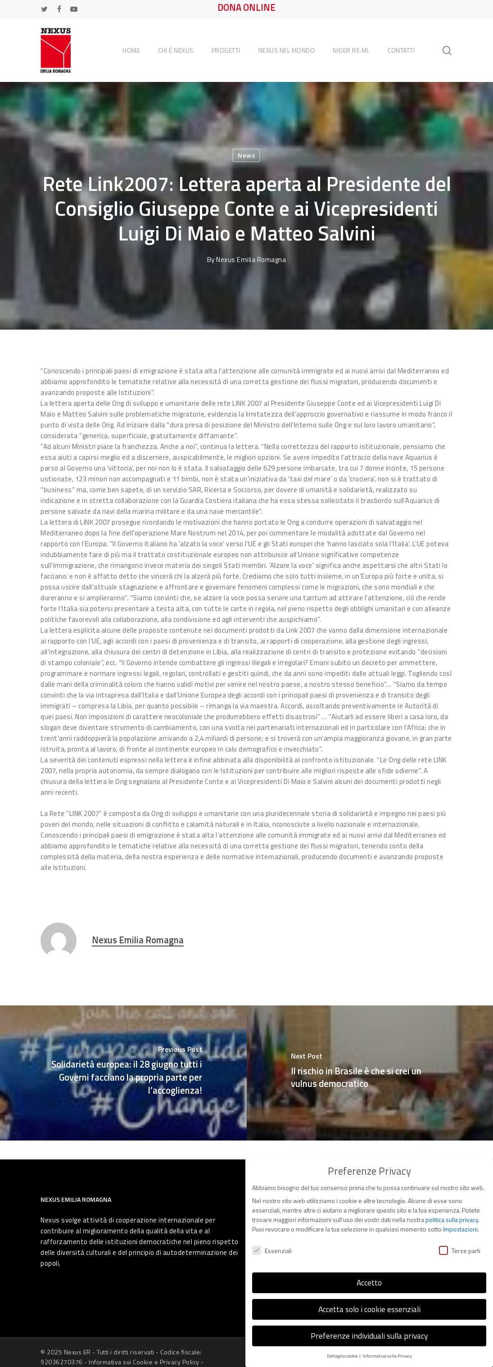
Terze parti (459, 1249)
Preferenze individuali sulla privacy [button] (369, 1334)
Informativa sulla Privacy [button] (387, 1354)
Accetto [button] (369, 1281)
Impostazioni (460, 1227)
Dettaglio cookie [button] (342, 1354)
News (246, 155)
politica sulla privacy (451, 1218)
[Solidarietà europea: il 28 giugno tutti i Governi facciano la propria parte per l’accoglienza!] (123, 1073)
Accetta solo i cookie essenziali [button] (369, 1308)
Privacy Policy (179, 1362)
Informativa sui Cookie (121, 1362)
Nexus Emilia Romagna (251, 259)
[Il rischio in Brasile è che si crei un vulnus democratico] (370, 1073)
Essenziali (272, 1249)
